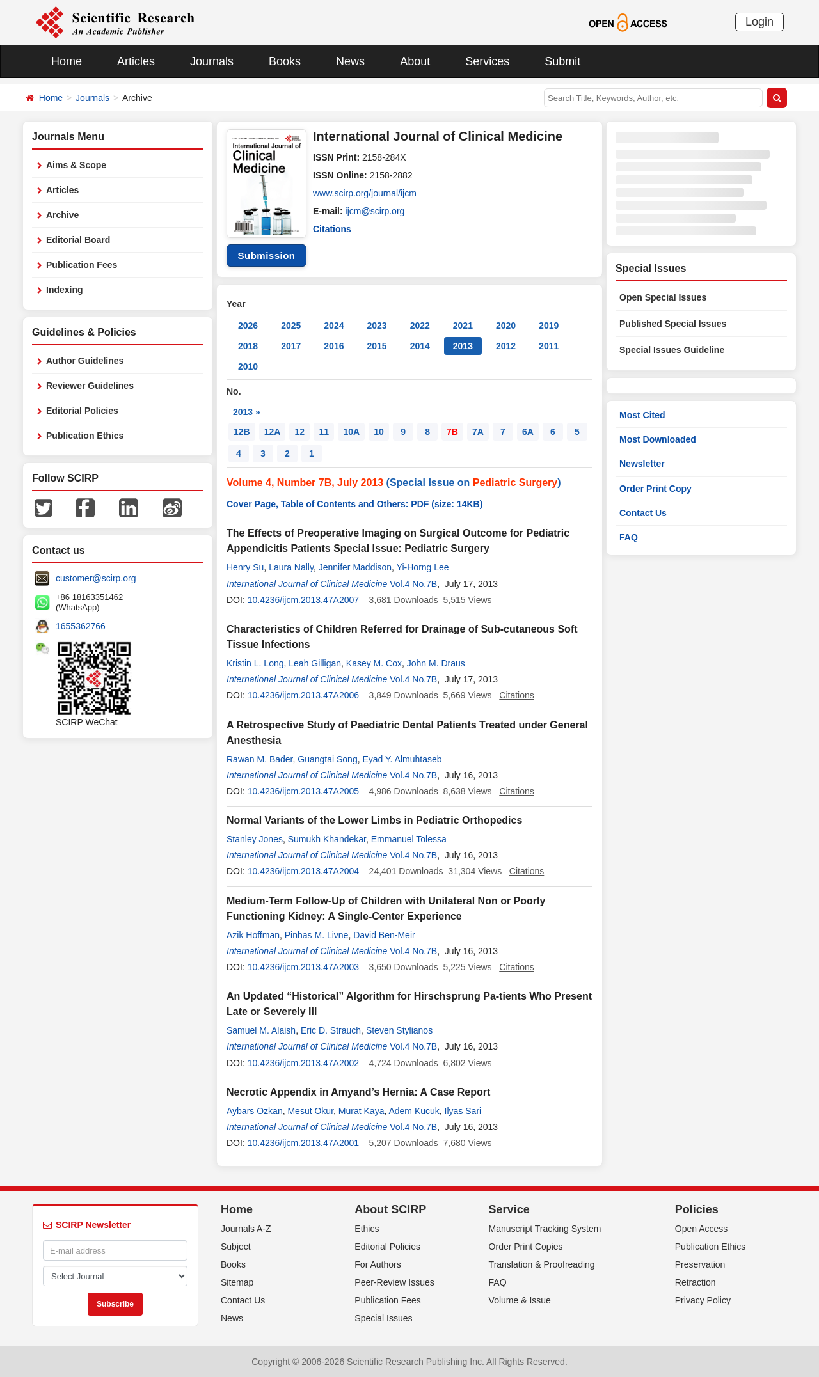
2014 (420, 346)
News (350, 61)
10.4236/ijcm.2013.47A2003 (303, 967)
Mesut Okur (310, 1111)
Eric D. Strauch (331, 1030)
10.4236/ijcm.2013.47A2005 (303, 791)
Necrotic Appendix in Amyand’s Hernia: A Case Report (358, 1092)
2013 (463, 346)
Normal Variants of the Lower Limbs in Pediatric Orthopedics (374, 820)
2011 (549, 346)
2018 (248, 346)
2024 (334, 325)
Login (759, 21)
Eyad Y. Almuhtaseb (401, 759)
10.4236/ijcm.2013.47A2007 (303, 600)
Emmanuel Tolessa (409, 839)
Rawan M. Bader (260, 759)
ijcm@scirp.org (375, 211)
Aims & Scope (76, 165)
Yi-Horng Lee (423, 567)
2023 (376, 325)
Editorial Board (78, 240)
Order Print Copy (655, 489)
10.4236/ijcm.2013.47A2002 (303, 1063)
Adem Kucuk (413, 1111)
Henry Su (245, 567)
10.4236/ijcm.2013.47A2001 (303, 1143)
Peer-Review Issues (394, 1282)
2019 (549, 325)
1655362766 (81, 626)
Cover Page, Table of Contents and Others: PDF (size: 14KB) (354, 504)
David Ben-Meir (384, 935)
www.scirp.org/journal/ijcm (365, 193)
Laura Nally (291, 567)
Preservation (700, 1264)
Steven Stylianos (399, 1030)
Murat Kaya (361, 1111)
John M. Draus (436, 663)
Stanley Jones (255, 839)
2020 (506, 325)
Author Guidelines (84, 361)
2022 (420, 325)
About (415, 61)
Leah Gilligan (315, 663)
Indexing (64, 290)
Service (509, 1209)
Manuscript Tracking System (545, 1229)
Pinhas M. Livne (317, 935)
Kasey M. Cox (374, 663)
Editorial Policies (82, 410)
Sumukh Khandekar (327, 839)
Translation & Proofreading (542, 1264)
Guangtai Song (327, 759)
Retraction (695, 1282)
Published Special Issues (672, 324)
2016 (334, 346)
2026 (248, 325)
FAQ (628, 537)
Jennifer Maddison (355, 567)
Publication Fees (81, 265)
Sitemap (237, 1282)
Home (66, 61)
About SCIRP (390, 1209)
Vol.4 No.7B (413, 584)
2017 (291, 346)
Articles (136, 61)
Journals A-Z (246, 1229)
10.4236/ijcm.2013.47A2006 (303, 695)
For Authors (377, 1264)
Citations (332, 229)
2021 (463, 325)
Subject (236, 1246)
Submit (562, 61)
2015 (376, 346)
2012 (506, 346)
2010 (248, 366)
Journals (212, 61)
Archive (62, 215)
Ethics (366, 1229)
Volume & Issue (520, 1300)
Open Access (701, 1229)
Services (487, 61)
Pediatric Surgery (515, 482)
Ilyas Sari (463, 1111)
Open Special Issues (662, 297)
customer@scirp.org (96, 578)
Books (285, 61)
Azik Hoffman (253, 935)
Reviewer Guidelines (90, 386)
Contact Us (643, 513)
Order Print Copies (526, 1246)
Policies (697, 1209)
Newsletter (642, 464)
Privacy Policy (703, 1300)
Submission (266, 255)
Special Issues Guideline (671, 350)
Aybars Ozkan (255, 1111)
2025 (291, 325)
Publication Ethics (84, 435)
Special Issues (383, 1318)
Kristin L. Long (255, 663)
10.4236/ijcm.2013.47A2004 (303, 871)
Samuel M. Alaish (261, 1030)
